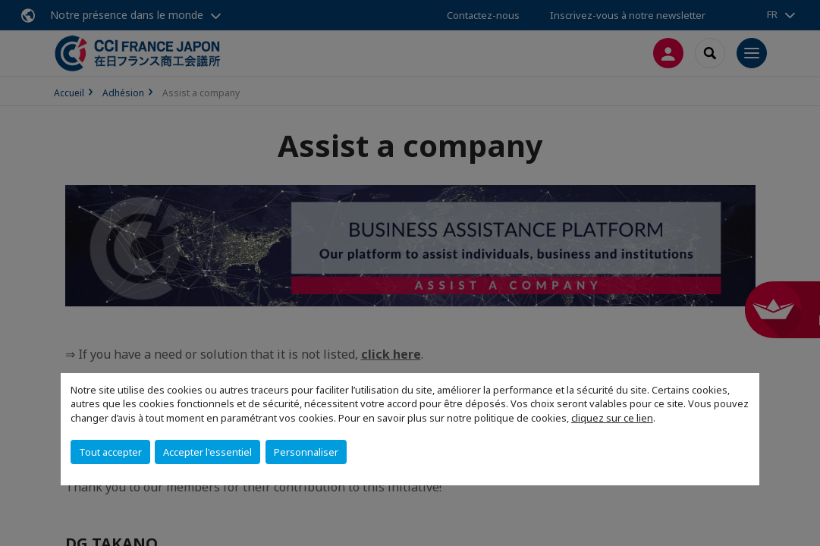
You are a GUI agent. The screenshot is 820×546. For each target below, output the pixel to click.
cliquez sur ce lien (612, 418)
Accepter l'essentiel (207, 452)
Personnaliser (306, 452)
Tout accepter (110, 452)
